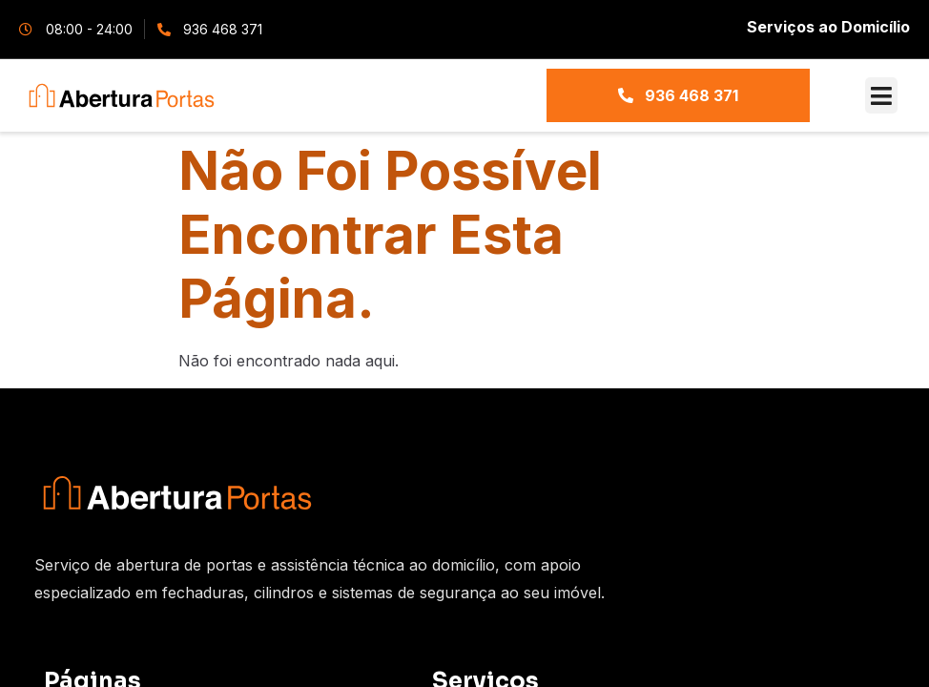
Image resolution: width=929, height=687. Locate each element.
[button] (881, 95)
